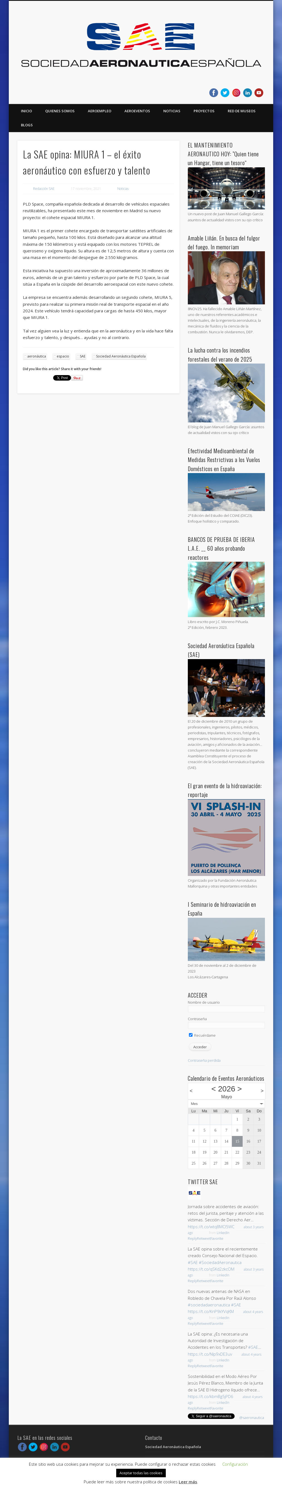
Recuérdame (202, 1035)
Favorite (216, 1238)
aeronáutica (36, 356)
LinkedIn (223, 1232)
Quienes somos (60, 110)
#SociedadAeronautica (220, 1262)
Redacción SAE (44, 188)
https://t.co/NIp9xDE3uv (210, 1354)
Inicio (26, 110)
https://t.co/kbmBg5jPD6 (210, 1396)
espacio (63, 356)
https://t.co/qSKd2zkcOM (211, 1269)
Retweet (203, 1238)
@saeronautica (251, 1417)
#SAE (193, 1262)
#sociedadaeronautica (209, 1304)
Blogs (27, 124)
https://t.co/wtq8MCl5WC (211, 1226)
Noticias (171, 110)
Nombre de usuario (204, 1002)
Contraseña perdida (204, 1060)
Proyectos (204, 110)
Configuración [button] (235, 1464)
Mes (194, 1104)
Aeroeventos (137, 110)
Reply (192, 1238)
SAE (82, 356)
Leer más (188, 1481)
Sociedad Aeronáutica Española (121, 356)
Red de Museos (242, 110)
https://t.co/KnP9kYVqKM (211, 1311)
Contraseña (197, 1018)
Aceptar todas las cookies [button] (141, 1472)
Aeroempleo (99, 110)
